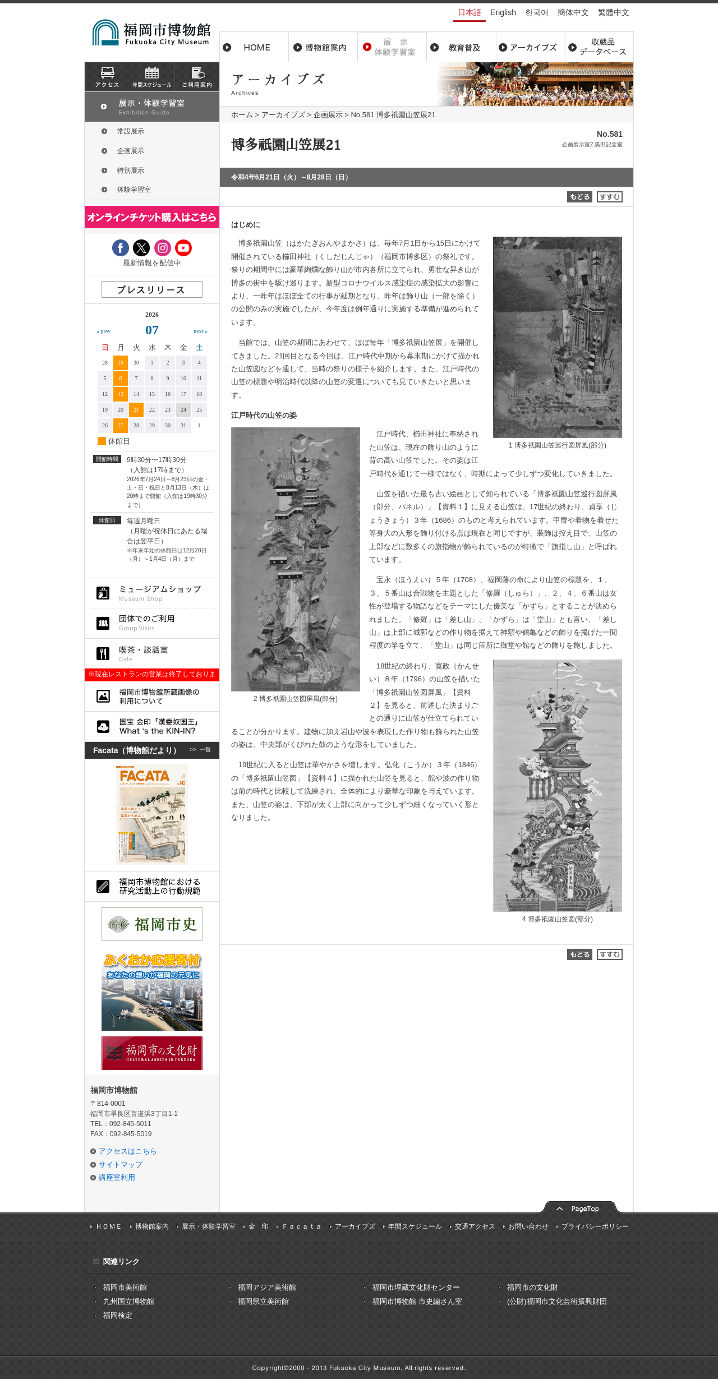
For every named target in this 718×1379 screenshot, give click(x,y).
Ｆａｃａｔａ (302, 1226)
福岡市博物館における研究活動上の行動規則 (152, 886)
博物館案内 (323, 47)
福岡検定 (117, 1315)
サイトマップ (120, 1164)
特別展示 (130, 170)
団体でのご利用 (152, 623)
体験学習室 (134, 189)
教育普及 (461, 47)
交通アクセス (475, 1226)
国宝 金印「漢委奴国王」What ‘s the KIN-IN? (152, 726)
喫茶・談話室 (152, 653)
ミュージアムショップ (152, 593)
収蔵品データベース (599, 47)
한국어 (537, 12)
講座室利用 (117, 1177)
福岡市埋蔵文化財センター (416, 1287)
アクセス (107, 76)
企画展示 (328, 114)
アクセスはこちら (128, 1151)
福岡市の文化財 (532, 1287)
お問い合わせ (528, 1226)
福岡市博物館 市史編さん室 (417, 1301)
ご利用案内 (196, 76)
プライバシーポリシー (595, 1226)
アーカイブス (530, 47)
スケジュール (152, 76)
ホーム (254, 47)
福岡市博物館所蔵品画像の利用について (152, 696)
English (503, 12)
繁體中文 (613, 12)
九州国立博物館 (128, 1301)
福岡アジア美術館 (267, 1287)
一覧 (205, 750)
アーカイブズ (283, 114)
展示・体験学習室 (392, 47)
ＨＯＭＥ (108, 1226)
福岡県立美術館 (263, 1301)
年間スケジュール (415, 1226)
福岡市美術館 (125, 1287)
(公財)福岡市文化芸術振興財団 (557, 1301)
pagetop (580, 1206)
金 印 (258, 1226)
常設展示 (130, 131)
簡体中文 (573, 12)
